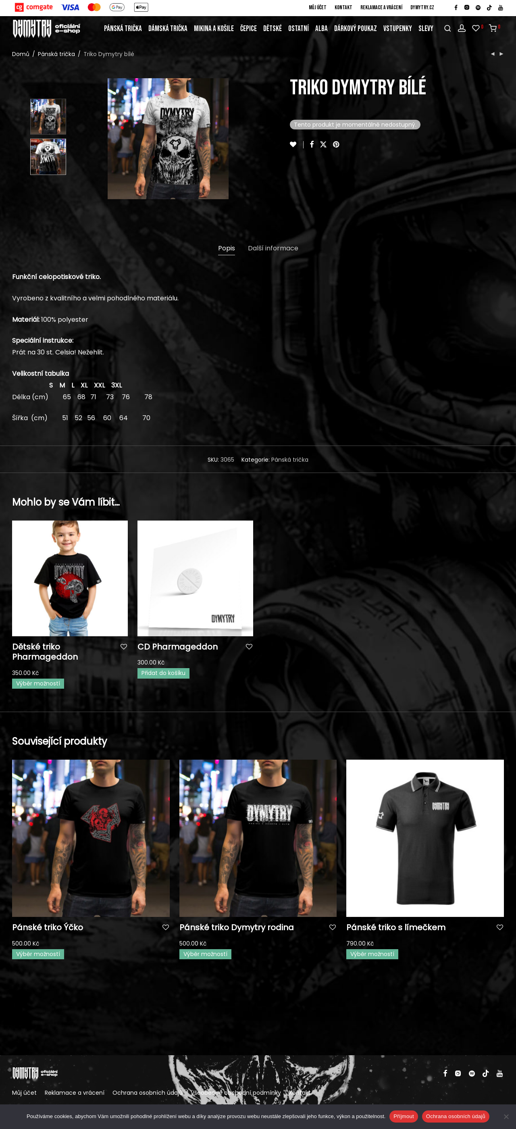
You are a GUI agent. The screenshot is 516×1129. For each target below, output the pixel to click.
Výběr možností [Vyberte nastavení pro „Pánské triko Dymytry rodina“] (205, 954)
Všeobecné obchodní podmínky (236, 1093)
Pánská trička (123, 29)
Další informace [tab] (273, 248)
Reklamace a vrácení (381, 7)
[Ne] (506, 1116)
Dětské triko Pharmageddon (45, 651)
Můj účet (318, 7)
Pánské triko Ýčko (47, 927)
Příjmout (403, 1116)
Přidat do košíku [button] (163, 673)
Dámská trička (167, 29)
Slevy (425, 29)
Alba (321, 29)
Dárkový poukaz (355, 29)
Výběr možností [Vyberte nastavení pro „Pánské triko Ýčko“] (38, 954)
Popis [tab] (226, 248)
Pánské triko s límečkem (395, 927)
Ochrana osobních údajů (147, 1093)
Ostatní (298, 29)
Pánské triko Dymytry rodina (236, 927)
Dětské (272, 29)
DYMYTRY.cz (422, 7)
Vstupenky (397, 29)
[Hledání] (448, 28)
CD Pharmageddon (177, 646)
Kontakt (343, 7)
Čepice (248, 29)
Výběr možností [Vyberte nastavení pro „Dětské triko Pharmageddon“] (38, 683)
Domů (20, 54)
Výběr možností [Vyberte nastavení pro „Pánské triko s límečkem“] (372, 954)
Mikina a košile (214, 29)
